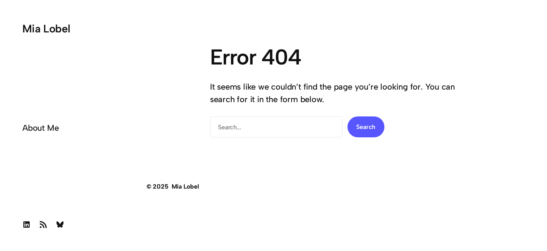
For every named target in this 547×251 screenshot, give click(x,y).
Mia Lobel (46, 28)
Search (365, 126)
